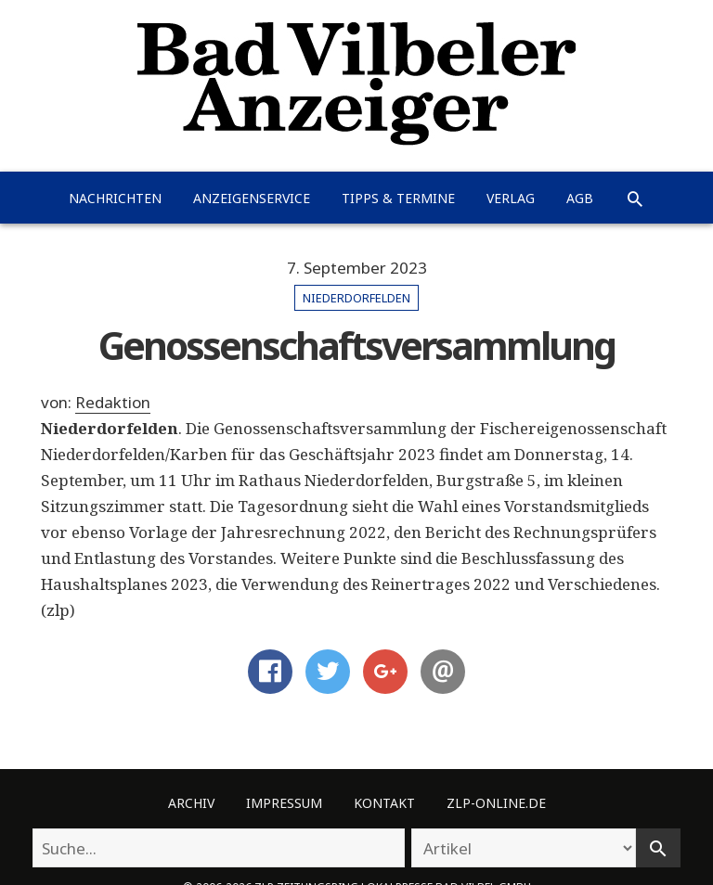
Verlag (510, 198)
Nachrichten (115, 198)
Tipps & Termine (398, 198)
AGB (579, 198)
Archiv (191, 803)
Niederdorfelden (356, 297)
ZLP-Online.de (496, 803)
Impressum (284, 803)
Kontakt (384, 803)
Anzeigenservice (251, 198)
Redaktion (112, 402)
